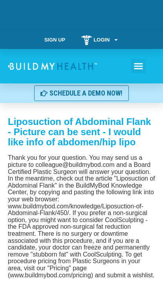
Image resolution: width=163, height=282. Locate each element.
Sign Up (54, 40)
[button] (138, 66)
